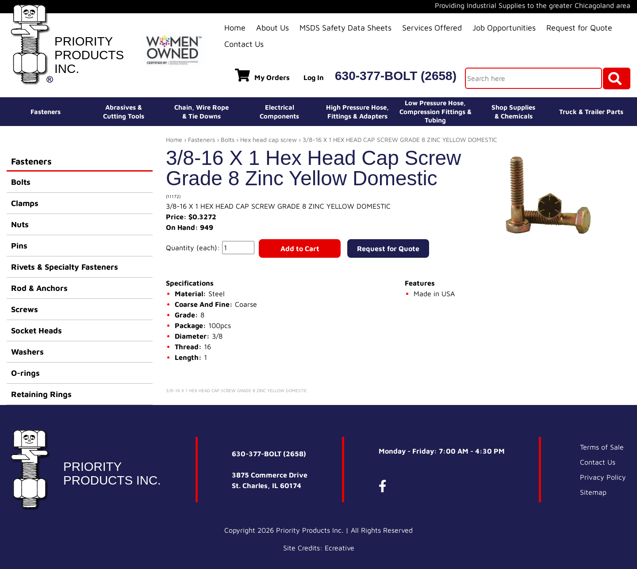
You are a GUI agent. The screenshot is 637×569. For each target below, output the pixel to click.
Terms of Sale (602, 447)
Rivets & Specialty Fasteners (64, 266)
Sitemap (593, 492)
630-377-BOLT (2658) (396, 76)
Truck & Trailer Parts (591, 111)
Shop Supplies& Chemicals (513, 111)
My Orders (262, 75)
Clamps (24, 203)
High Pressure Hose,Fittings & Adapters (357, 111)
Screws (24, 309)
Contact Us (244, 44)
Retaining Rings (41, 394)
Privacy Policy (603, 477)
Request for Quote (579, 27)
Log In (313, 77)
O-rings (25, 373)
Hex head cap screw (268, 139)
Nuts (20, 224)
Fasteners (46, 111)
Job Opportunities (504, 27)
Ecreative (339, 548)
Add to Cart (299, 248)
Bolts (21, 182)
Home (235, 27)
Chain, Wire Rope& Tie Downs (201, 111)
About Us (272, 27)
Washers (27, 351)
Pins (19, 245)
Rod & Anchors (39, 288)
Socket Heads (36, 330)
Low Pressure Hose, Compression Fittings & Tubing (435, 111)
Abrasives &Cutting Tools (123, 111)
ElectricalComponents (279, 111)
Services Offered (432, 27)
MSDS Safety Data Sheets (345, 27)
